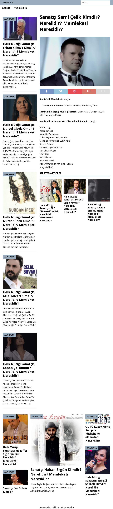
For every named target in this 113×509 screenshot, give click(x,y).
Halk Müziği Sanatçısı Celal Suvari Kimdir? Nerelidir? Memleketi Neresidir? (19, 297)
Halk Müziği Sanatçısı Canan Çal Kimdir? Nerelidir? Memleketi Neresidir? (19, 369)
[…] (15, 86)
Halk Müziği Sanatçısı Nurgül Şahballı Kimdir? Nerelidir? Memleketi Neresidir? (96, 485)
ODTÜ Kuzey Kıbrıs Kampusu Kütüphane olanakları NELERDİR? (97, 433)
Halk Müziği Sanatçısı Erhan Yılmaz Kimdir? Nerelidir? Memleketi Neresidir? (19, 49)
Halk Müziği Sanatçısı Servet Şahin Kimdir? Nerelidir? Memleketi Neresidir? (73, 204)
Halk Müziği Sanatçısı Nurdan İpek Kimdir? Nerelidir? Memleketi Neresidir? (19, 223)
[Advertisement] (75, 246)
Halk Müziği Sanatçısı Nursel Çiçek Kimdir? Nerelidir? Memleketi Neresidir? (19, 130)
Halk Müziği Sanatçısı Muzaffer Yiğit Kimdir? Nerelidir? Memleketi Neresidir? (15, 455)
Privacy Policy (67, 507)
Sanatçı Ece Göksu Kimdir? (15, 489)
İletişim (6, 8)
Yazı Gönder (20, 8)
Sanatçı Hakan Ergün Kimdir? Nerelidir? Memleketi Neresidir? (56, 474)
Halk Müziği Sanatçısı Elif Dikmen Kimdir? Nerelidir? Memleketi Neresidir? (49, 213)
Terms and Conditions (49, 507)
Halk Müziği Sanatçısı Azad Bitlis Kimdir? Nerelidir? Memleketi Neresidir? (96, 212)
